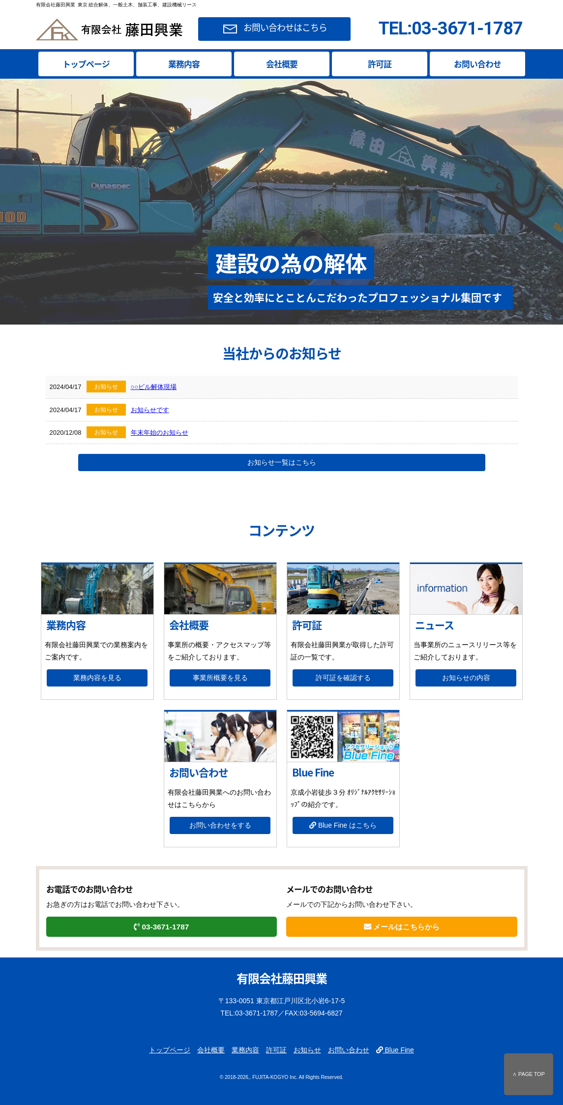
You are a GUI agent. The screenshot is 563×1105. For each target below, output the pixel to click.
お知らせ (307, 1050)
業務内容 (184, 64)
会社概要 (281, 64)
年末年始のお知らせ (159, 432)
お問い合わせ (477, 64)
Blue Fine (395, 1050)
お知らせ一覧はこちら (281, 462)
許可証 (379, 64)
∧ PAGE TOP (528, 1074)
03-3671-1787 (161, 927)
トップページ (86, 64)
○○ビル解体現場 (154, 386)
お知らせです (150, 410)
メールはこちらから (402, 927)
